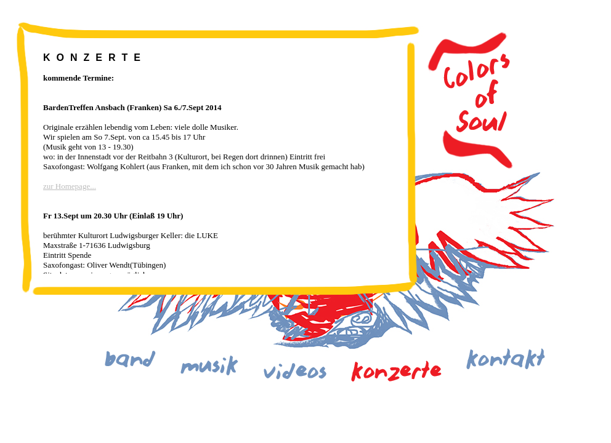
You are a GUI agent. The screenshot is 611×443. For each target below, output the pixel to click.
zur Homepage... (69, 186)
